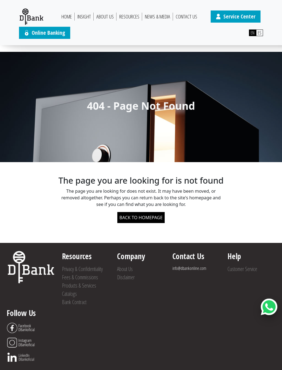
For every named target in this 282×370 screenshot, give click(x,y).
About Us (105, 16)
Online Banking (44, 32)
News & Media (157, 16)
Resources (129, 16)
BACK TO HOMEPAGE (141, 218)
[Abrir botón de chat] (269, 307)
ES (259, 33)
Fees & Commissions (80, 277)
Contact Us (186, 16)
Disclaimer (126, 277)
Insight (84, 16)
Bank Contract (74, 302)
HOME (66, 16)
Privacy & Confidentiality (82, 269)
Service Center (236, 16)
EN (252, 33)
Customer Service (242, 269)
